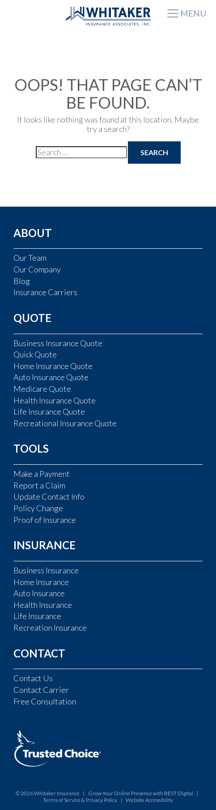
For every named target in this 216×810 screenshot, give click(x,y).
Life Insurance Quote (49, 411)
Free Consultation (44, 701)
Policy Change (38, 508)
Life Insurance (37, 616)
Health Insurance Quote (54, 400)
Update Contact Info (49, 496)
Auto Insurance (39, 593)
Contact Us (33, 678)
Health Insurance (42, 605)
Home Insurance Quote (53, 366)
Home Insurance (41, 582)
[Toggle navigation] (187, 14)
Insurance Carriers (45, 292)
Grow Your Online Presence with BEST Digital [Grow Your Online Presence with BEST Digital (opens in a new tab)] (141, 793)
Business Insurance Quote (57, 343)
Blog (21, 281)
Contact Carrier (41, 690)
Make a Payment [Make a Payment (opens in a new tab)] (41, 474)
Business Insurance (46, 570)
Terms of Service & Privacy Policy (80, 800)
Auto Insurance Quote (51, 377)
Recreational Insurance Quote (65, 423)
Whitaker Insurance (57, 793)
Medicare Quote (42, 389)
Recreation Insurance (50, 627)
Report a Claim (39, 485)
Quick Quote (35, 354)
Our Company (37, 269)
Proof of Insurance (44, 520)
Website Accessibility (149, 800)
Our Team (30, 258)
